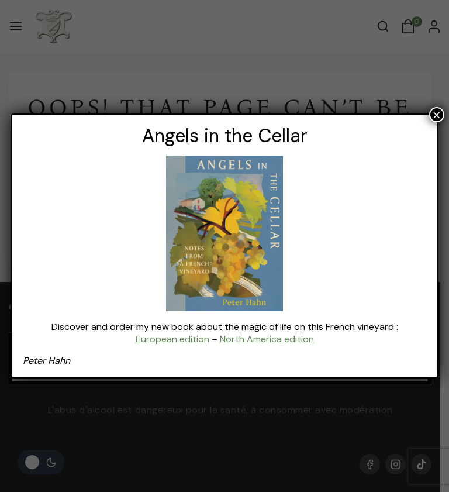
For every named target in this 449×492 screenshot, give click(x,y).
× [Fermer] (437, 114)
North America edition (267, 339)
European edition (172, 339)
